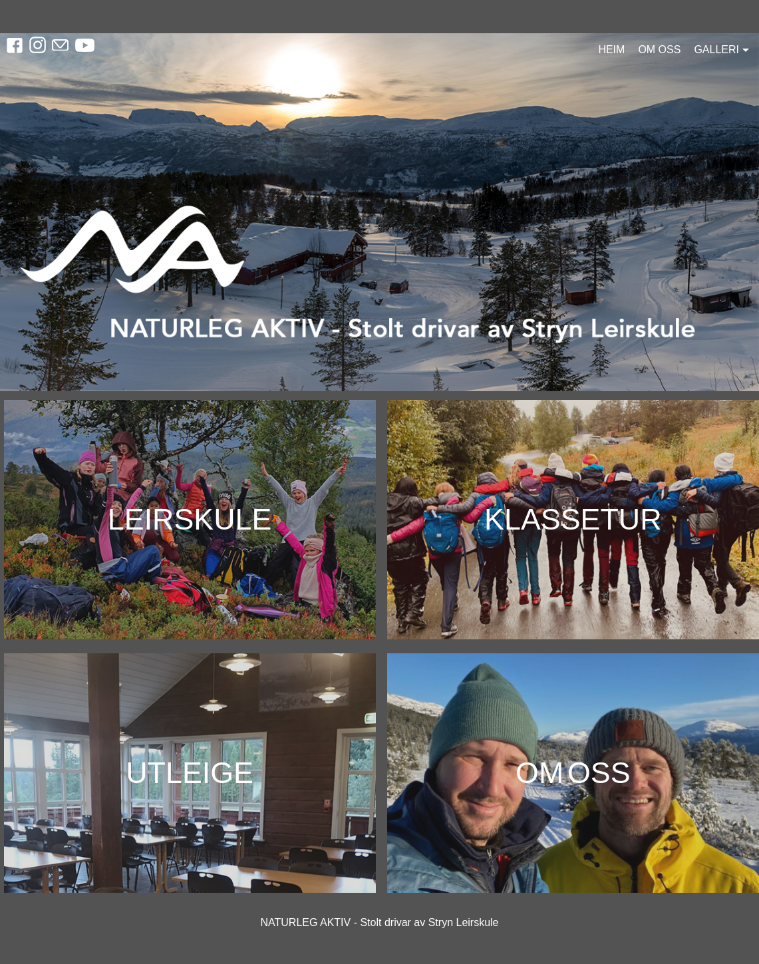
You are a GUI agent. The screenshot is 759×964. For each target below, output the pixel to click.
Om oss (659, 49)
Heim (611, 49)
